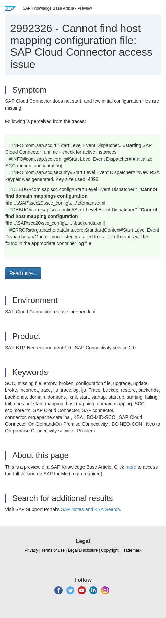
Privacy (31, 550)
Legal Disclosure (83, 550)
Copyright (109, 550)
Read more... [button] (23, 273)
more (130, 467)
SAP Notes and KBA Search (90, 509)
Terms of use (53, 550)
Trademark (131, 550)
